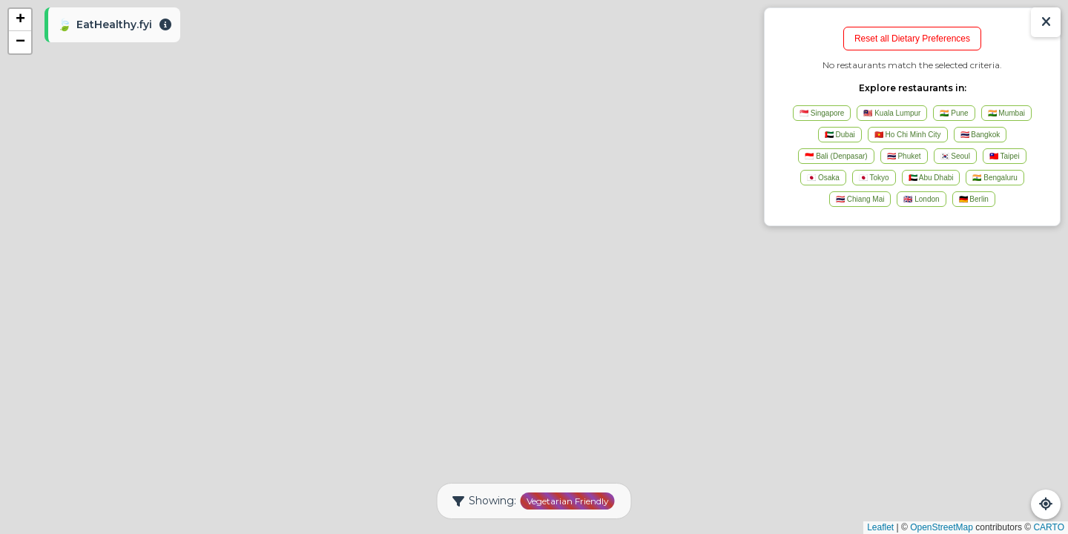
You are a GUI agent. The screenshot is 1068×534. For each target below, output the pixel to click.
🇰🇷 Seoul (955, 156)
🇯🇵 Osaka (823, 178)
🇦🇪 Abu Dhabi (931, 178)
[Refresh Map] (1046, 504)
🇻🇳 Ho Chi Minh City (907, 135)
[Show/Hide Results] (1046, 22)
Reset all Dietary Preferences (912, 38)
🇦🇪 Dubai (840, 135)
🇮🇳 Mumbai (1006, 113)
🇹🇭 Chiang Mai (860, 199)
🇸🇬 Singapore (822, 113)
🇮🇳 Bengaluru (994, 178)
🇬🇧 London (921, 199)
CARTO (1048, 527)
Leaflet (880, 527)
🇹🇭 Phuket (904, 156)
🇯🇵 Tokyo (874, 178)
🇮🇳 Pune (954, 113)
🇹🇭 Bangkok (980, 135)
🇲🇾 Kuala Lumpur (891, 113)
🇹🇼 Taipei (1004, 156)
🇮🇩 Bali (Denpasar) (836, 156)
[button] (20, 20)
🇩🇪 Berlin (974, 199)
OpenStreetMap (941, 527)
